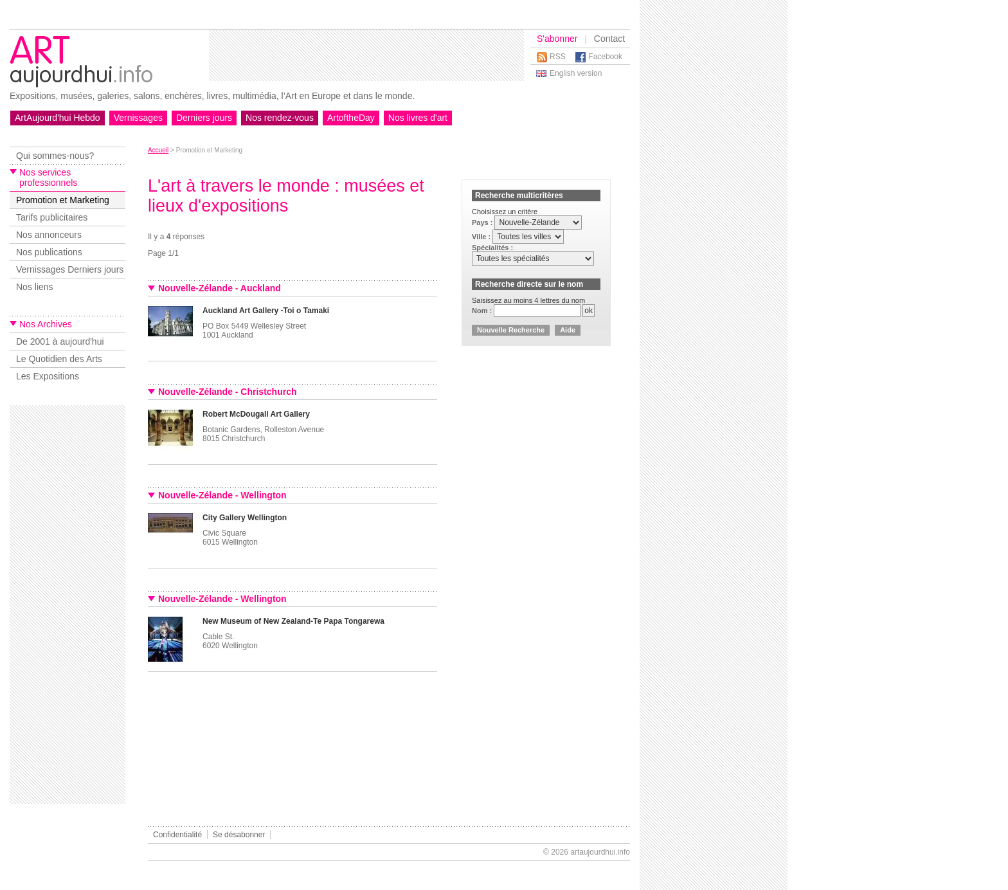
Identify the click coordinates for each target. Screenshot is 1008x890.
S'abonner (557, 38)
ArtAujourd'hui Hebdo (57, 118)
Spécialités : (492, 247)
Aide (567, 330)
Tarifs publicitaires (51, 217)
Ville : (482, 237)
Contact (609, 38)
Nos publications (49, 252)
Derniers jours (204, 118)
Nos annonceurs (49, 235)
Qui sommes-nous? (55, 155)
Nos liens (34, 287)
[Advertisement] (366, 55)
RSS (558, 56)
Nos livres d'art (417, 118)
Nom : (483, 310)
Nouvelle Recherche (510, 330)
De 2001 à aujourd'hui (60, 341)
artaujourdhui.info (600, 852)
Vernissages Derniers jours (69, 269)
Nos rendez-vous (280, 118)
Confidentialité (177, 834)
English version (576, 73)
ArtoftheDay (351, 118)
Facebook (605, 56)
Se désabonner (239, 834)
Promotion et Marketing (62, 200)
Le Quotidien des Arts (59, 359)
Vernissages (138, 118)
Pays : (483, 222)
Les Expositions (47, 376)
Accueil (158, 150)
